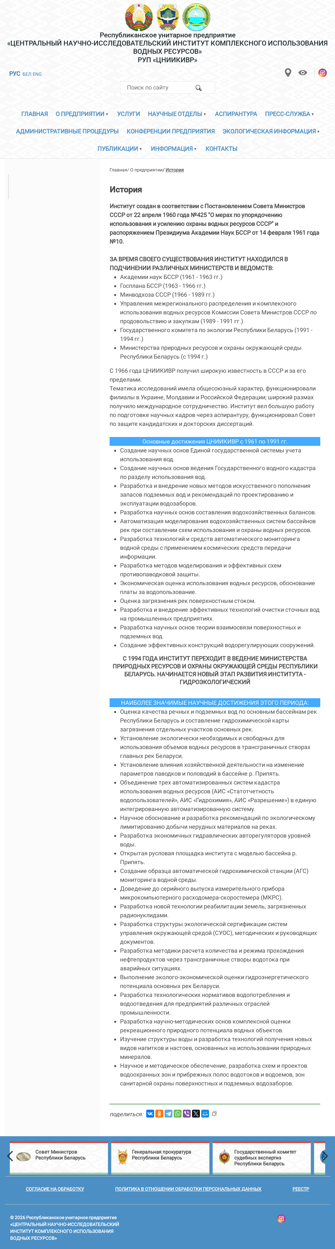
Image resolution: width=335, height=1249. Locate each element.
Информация (172, 148)
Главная (34, 113)
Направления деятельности (47, 246)
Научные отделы (175, 113)
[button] (5, 1156)
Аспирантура (236, 113)
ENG (37, 74)
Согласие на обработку (55, 1189)
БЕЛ (27, 74)
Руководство (27, 164)
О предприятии (80, 113)
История (21, 220)
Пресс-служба (287, 113)
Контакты (221, 148)
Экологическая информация (269, 131)
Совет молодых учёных (41, 284)
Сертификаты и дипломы (44, 259)
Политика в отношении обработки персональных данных (188, 1189)
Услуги (128, 113)
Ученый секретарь (46, 192)
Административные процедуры (67, 131)
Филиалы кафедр (34, 296)
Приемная (24, 233)
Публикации (117, 148)
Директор (34, 180)
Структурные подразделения (49, 208)
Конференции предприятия (171, 131)
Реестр (300, 1189)
